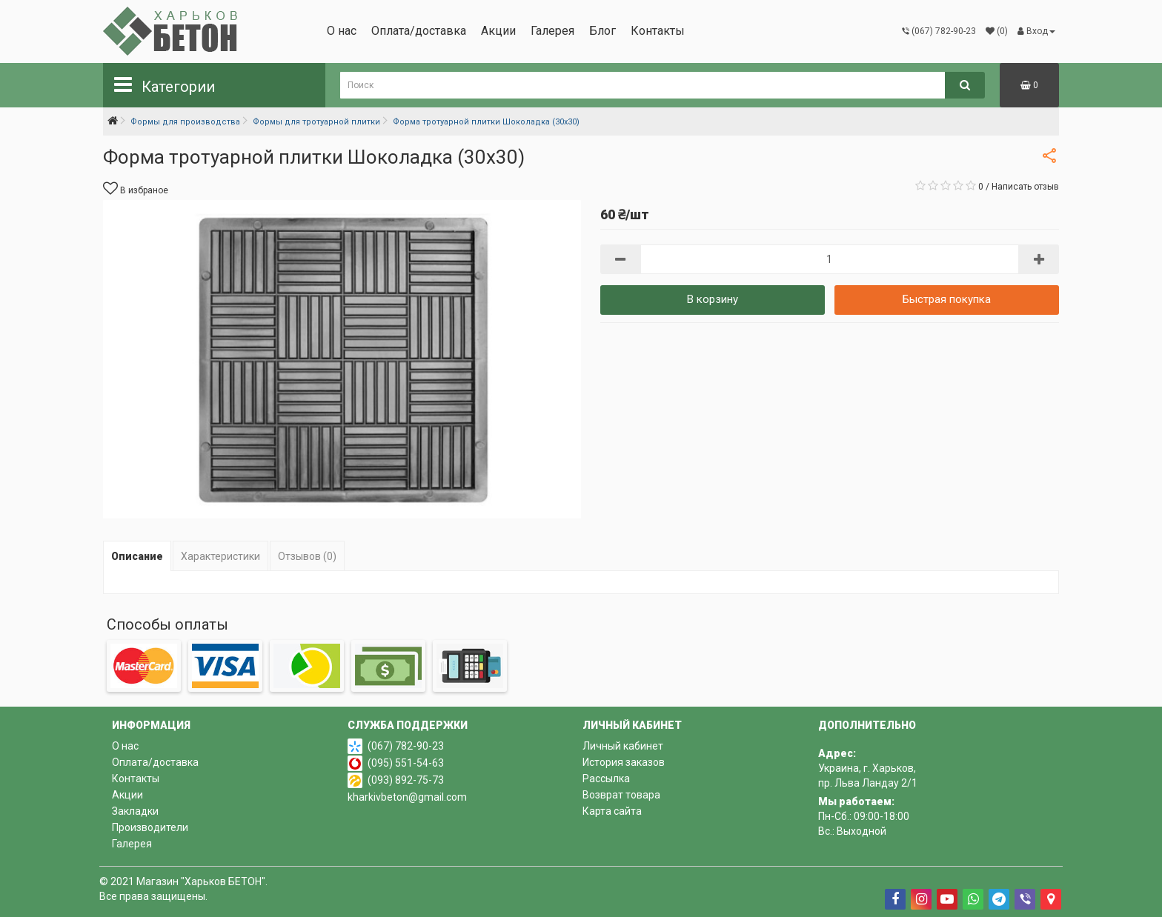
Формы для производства (185, 122)
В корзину (712, 299)
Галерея (552, 31)
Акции (498, 31)
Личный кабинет (622, 746)
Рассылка (606, 778)
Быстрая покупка (947, 299)
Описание (137, 556)
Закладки (135, 811)
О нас (341, 31)
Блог (602, 31)
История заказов (623, 762)
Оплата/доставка (418, 31)
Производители (150, 827)
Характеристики (220, 556)
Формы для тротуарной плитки (316, 122)
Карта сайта (612, 811)
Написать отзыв (1025, 186)
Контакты (658, 31)
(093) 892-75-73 (406, 780)
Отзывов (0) (307, 556)
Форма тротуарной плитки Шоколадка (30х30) (486, 122)
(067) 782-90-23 (406, 746)
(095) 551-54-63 (406, 763)
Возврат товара (621, 795)
